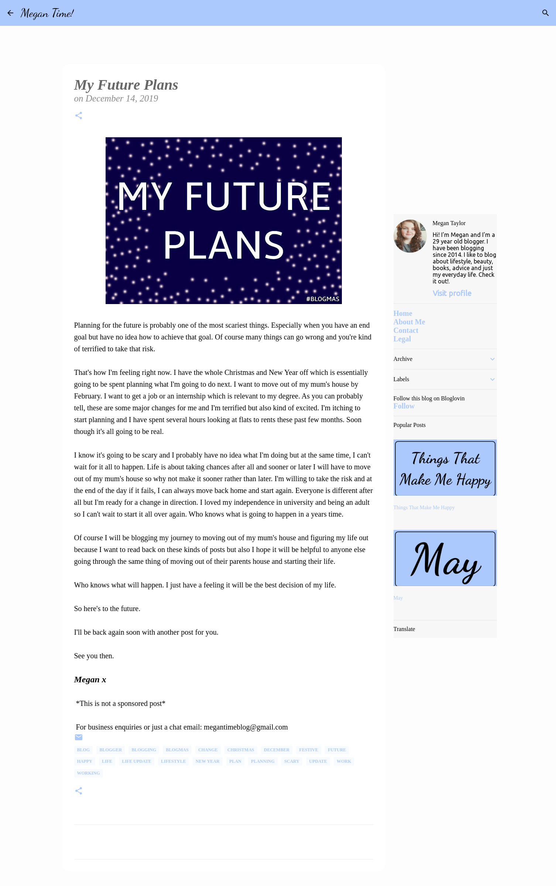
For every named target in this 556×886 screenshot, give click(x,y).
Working (88, 773)
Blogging (143, 749)
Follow (404, 406)
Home (403, 313)
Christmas (240, 749)
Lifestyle (173, 761)
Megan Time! (47, 13)
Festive (308, 749)
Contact (406, 330)
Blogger (110, 749)
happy (84, 761)
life (107, 761)
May (398, 598)
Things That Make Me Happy (424, 507)
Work (344, 761)
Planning (263, 761)
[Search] (84, 13)
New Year (208, 761)
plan (235, 761)
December (276, 749)
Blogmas (177, 749)
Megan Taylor (449, 223)
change (208, 749)
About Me (409, 322)
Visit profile (452, 293)
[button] (78, 117)
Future (337, 749)
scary (291, 761)
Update (318, 761)
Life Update (136, 761)
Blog (83, 749)
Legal (402, 339)
